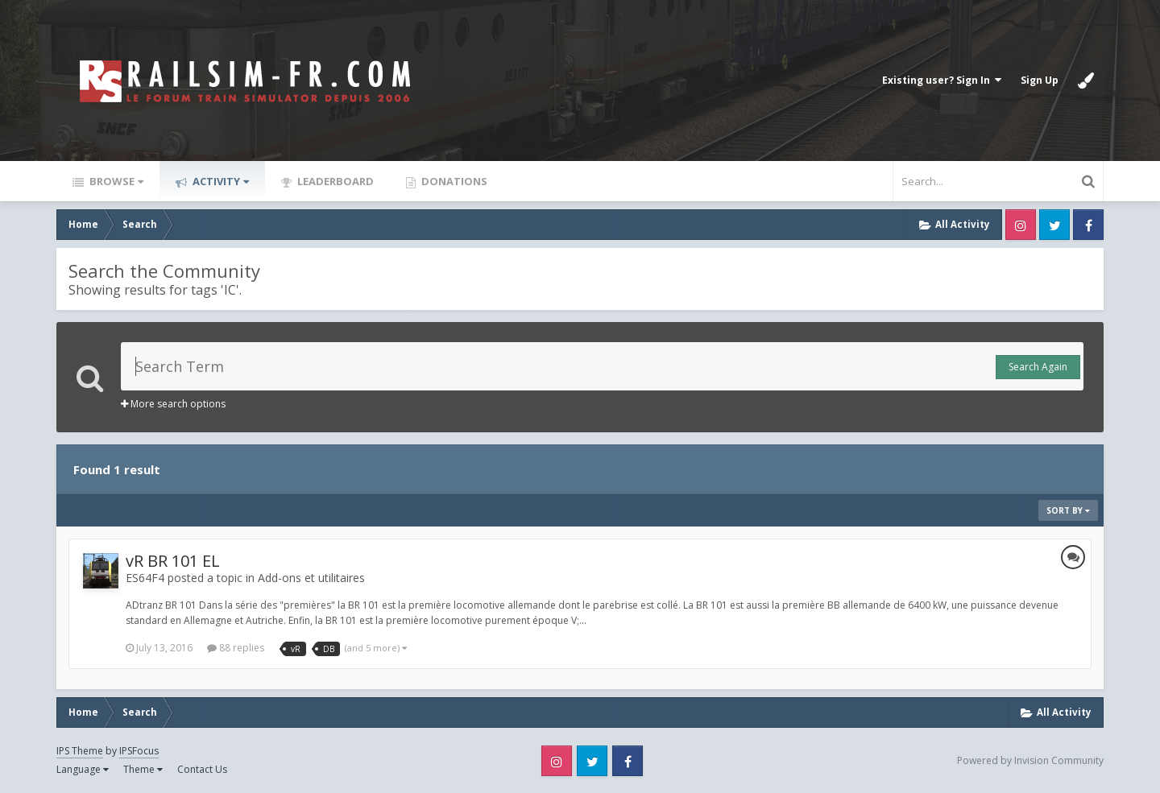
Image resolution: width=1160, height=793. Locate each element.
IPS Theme (79, 751)
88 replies (235, 648)
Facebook (1088, 224)
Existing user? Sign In (941, 80)
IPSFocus (139, 751)
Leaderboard (334, 181)
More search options (173, 404)
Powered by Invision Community (1030, 760)
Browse (115, 181)
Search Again (1038, 367)
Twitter (1054, 224)
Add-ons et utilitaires (311, 577)
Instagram (1020, 224)
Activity (219, 181)
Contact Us (202, 769)
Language (82, 769)
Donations (453, 181)
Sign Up (1039, 80)
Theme (143, 769)
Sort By (1068, 510)
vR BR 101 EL (173, 561)
